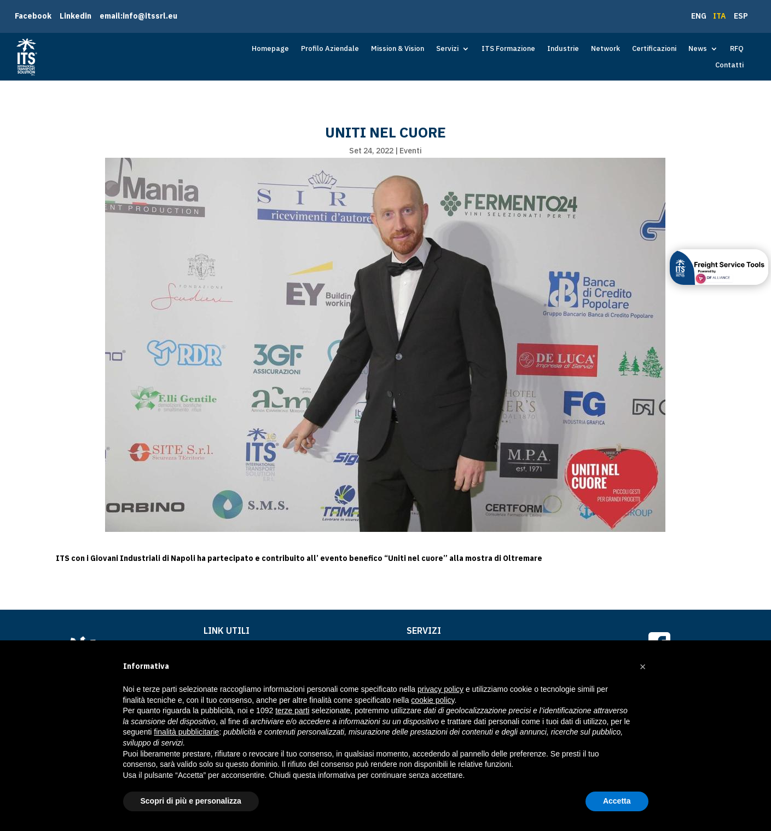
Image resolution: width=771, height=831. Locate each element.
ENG (699, 16)
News (697, 49)
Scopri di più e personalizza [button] (191, 800)
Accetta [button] (617, 800)
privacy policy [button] (440, 689)
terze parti (292, 710)
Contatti (729, 65)
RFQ (737, 49)
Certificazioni (654, 49)
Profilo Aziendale (330, 49)
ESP (741, 16)
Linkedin (75, 16)
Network (605, 49)
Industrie (563, 49)
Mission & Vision (397, 49)
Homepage (270, 49)
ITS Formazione (508, 49)
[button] (643, 666)
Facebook (33, 16)
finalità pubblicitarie (186, 731)
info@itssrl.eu (150, 16)
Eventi (410, 151)
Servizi (447, 49)
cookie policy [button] (432, 700)
